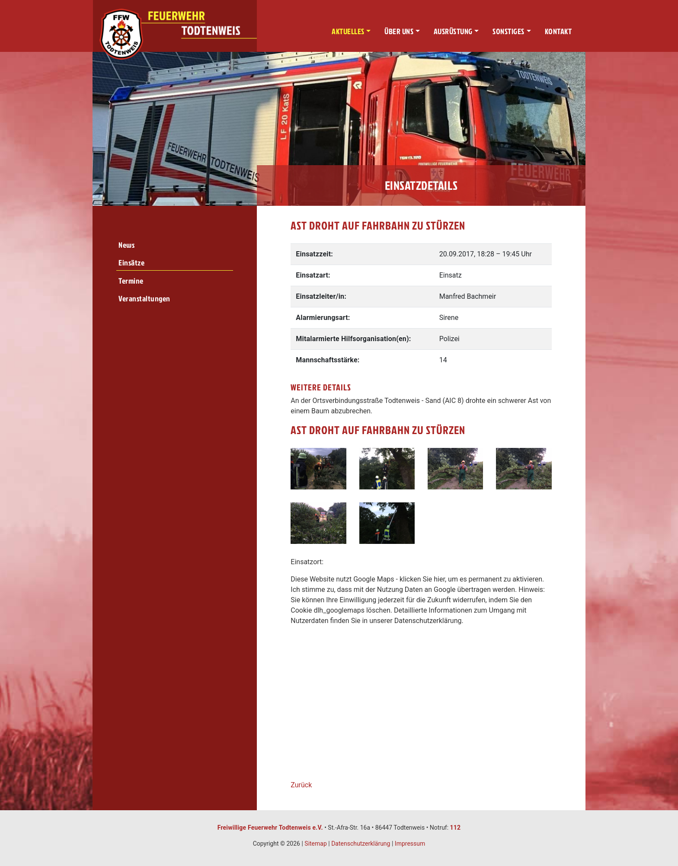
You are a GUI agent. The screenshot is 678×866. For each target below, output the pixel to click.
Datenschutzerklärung (360, 843)
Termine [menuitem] (131, 280)
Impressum (410, 843)
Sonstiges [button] (508, 31)
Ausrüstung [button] (453, 31)
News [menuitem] (126, 245)
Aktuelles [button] (348, 31)
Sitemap (315, 843)
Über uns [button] (398, 31)
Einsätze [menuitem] (131, 262)
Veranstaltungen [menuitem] (144, 298)
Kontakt (558, 31)
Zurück (301, 785)
